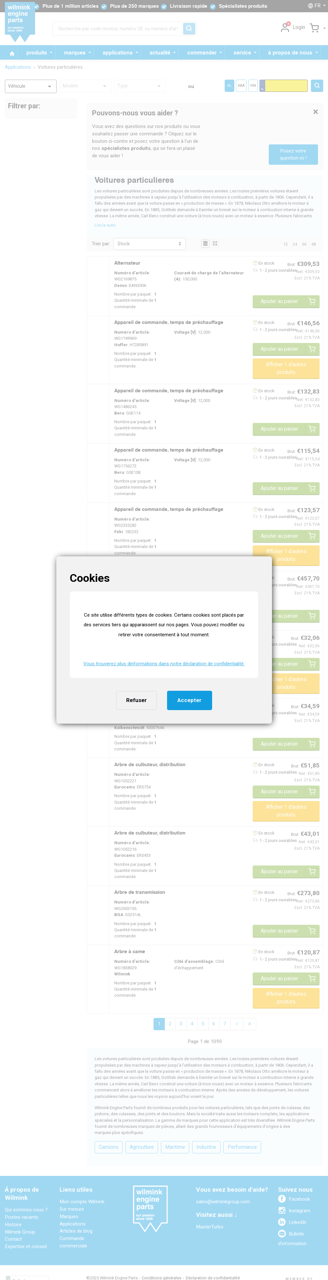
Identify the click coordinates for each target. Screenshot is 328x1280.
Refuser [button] (136, 700)
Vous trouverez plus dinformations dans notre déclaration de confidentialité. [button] (164, 664)
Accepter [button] (189, 700)
